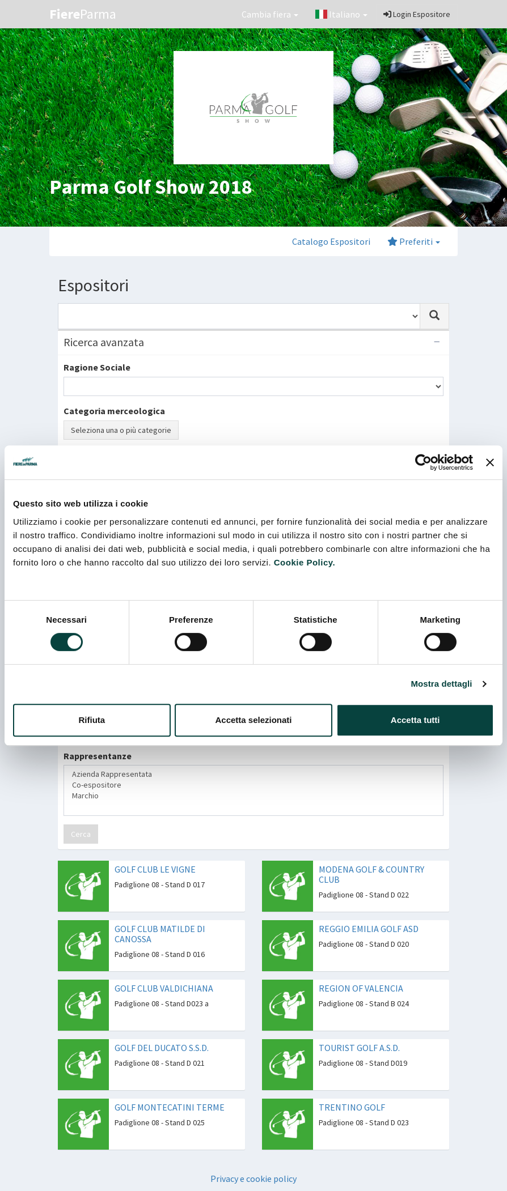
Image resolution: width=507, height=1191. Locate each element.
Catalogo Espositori (331, 241)
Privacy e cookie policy (253, 1178)
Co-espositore (253, 785)
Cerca (81, 834)
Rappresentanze (98, 756)
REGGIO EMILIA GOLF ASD (369, 928)
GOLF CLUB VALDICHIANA (164, 988)
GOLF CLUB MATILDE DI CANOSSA (160, 934)
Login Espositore (416, 14)
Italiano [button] (341, 14)
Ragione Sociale (97, 367)
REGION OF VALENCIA (361, 988)
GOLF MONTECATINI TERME (170, 1107)
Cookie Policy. (304, 562)
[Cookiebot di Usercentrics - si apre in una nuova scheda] (423, 462)
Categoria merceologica (114, 410)
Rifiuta (91, 720)
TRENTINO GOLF (352, 1107)
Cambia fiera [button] (270, 14)
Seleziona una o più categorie (121, 430)
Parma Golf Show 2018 (150, 186)
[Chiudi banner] (490, 462)
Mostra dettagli (441, 683)
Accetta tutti (415, 720)
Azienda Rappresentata (253, 774)
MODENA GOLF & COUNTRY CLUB (371, 874)
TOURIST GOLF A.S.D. (359, 1047)
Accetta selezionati (253, 720)
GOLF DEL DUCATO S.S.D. (162, 1047)
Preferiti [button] (413, 241)
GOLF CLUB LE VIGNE (155, 869)
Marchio (253, 795)
